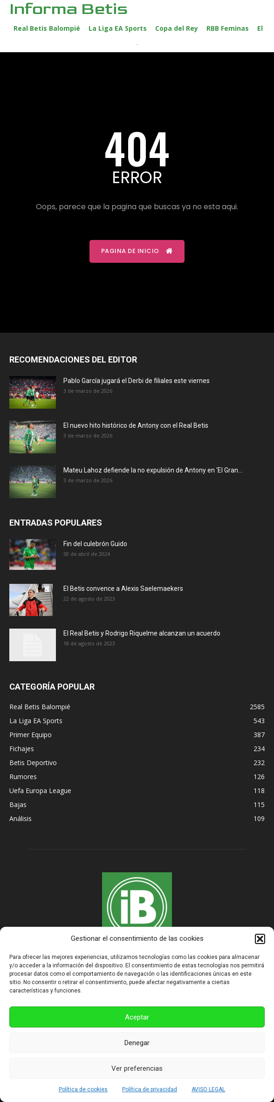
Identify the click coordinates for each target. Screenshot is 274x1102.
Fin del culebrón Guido (95, 544)
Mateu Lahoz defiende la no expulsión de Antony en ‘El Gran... (152, 470)
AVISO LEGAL (208, 1089)
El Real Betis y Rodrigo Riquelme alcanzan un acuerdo (141, 633)
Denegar (137, 1043)
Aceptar (137, 1017)
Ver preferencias (137, 1068)
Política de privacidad (149, 1089)
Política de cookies (83, 1089)
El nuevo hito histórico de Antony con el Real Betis (135, 425)
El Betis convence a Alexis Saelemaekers (123, 588)
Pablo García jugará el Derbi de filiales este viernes (136, 380)
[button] (260, 939)
